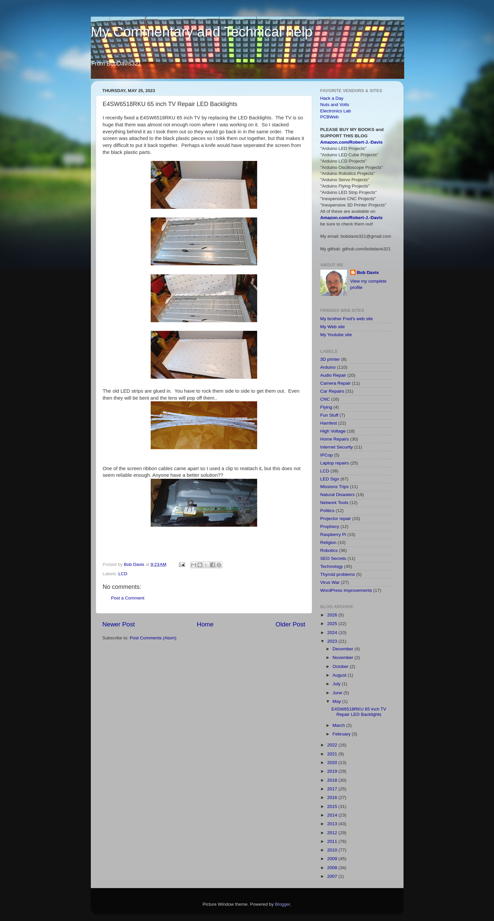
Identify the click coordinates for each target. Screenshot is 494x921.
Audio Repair (333, 375)
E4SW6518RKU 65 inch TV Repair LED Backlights (358, 712)
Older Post (290, 624)
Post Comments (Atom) (153, 637)
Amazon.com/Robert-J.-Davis (351, 142)
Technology (331, 566)
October (341, 666)
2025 (332, 623)
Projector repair (335, 518)
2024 (332, 632)
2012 (332, 832)
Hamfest (328, 423)
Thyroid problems (337, 574)
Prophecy (329, 526)
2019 (332, 771)
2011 (332, 841)
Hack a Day (332, 98)
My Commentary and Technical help (202, 32)
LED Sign (329, 478)
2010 (332, 850)
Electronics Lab (335, 110)
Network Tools (334, 502)
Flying (326, 407)
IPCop (326, 455)
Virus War (330, 582)
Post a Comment (128, 597)
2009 (332, 858)
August (340, 675)
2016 (332, 797)
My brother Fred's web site (346, 318)
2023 (332, 641)
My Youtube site (336, 334)
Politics (327, 510)
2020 (332, 762)
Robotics (329, 550)
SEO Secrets (333, 558)
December (344, 648)
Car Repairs (332, 391)
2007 (332, 876)
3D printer (330, 359)
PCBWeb (329, 116)
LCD (122, 573)
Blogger (282, 904)
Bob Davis (368, 272)
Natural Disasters (337, 494)
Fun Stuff (329, 415)
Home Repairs (334, 439)
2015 (332, 806)
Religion (328, 542)
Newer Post (118, 624)
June (338, 692)
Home (205, 624)
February (342, 733)
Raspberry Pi (333, 534)
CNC (325, 399)
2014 (332, 815)
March (339, 725)
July (337, 683)
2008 (332, 867)
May (337, 701)
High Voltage (333, 431)
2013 (332, 823)
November (344, 657)
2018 (332, 780)
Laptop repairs (334, 462)
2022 (332, 744)
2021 (332, 753)
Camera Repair (335, 383)
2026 (332, 614)
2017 (332, 788)
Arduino (328, 367)
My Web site (332, 326)
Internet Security (336, 447)
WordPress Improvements (346, 590)
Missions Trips (334, 486)
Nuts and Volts (334, 104)
